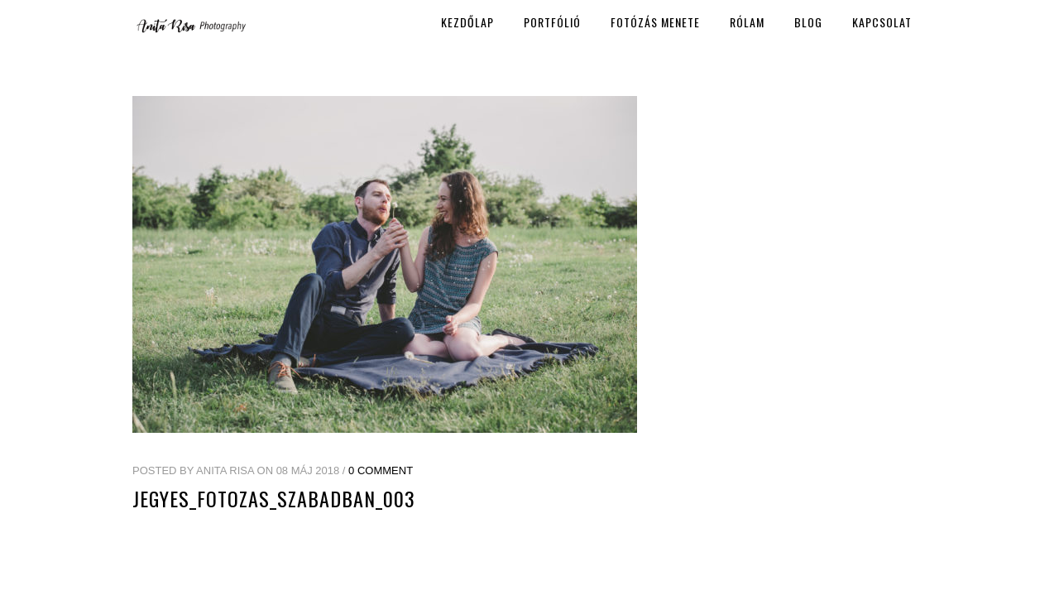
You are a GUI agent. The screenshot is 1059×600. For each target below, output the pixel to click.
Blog (808, 22)
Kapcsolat (882, 22)
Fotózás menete (655, 22)
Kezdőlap (467, 22)
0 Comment (380, 470)
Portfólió (552, 22)
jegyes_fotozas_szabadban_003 (273, 498)
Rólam (747, 22)
